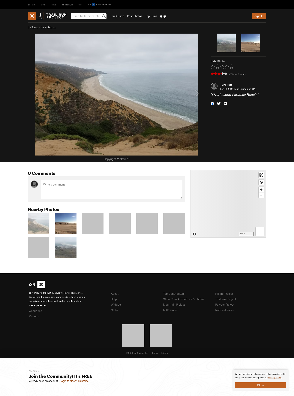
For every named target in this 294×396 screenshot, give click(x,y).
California (33, 27)
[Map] (228, 203)
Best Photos (134, 16)
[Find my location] (261, 182)
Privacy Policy (274, 377)
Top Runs (151, 16)
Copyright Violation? (116, 159)
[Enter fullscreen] (261, 175)
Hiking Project (224, 293)
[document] (260, 380)
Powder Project (224, 304)
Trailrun (67, 4)
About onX (36, 311)
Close (260, 385)
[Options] (260, 231)
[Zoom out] (261, 195)
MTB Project (170, 310)
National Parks (224, 310)
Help (114, 299)
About (114, 293)
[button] (212, 103)
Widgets (116, 304)
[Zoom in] (261, 189)
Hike (53, 4)
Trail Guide (117, 16)
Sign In (258, 16)
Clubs (114, 310)
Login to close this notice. (74, 380)
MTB (43, 4)
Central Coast (48, 27)
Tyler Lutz (226, 84)
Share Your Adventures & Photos (183, 299)
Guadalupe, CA (247, 88)
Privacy (164, 353)
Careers (34, 316)
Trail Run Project (225, 299)
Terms (155, 353)
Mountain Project (174, 304)
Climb (31, 4)
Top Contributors (173, 293)
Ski (80, 4)
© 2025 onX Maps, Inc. (137, 353)
